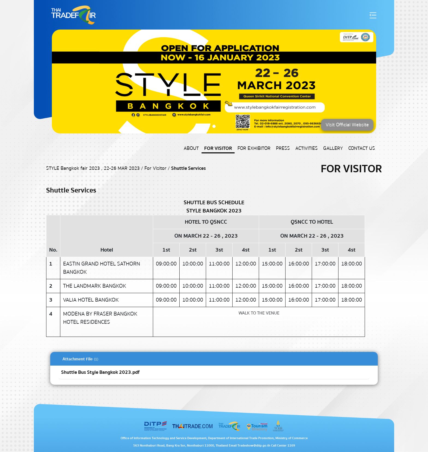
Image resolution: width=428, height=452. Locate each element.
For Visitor (218, 148)
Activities (306, 148)
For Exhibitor (254, 148)
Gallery (333, 148)
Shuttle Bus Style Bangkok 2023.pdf (100, 372)
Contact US (361, 148)
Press (283, 148)
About (191, 148)
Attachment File (78, 359)
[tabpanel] (214, 368)
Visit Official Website (347, 125)
